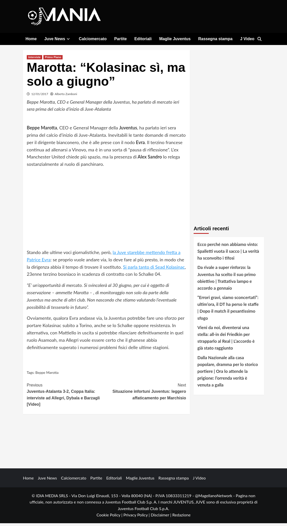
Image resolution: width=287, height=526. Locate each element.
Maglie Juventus (175, 39)
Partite (120, 39)
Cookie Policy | (109, 517)
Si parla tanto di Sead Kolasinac (154, 269)
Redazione (181, 517)
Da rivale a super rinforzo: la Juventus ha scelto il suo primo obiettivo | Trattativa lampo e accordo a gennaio (226, 280)
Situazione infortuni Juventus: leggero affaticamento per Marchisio (146, 393)
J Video (247, 39)
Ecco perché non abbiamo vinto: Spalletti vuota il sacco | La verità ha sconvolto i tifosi (228, 253)
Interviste (34, 59)
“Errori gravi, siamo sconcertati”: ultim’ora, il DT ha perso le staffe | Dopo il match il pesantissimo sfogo (228, 311)
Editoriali (142, 39)
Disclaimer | (161, 517)
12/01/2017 (39, 96)
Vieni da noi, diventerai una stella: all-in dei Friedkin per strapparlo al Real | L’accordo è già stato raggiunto (226, 341)
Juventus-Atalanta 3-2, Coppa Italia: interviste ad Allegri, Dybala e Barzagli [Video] (67, 396)
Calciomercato (93, 39)
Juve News (57, 39)
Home (31, 39)
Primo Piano (53, 59)
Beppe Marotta (47, 375)
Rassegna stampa (215, 39)
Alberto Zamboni (66, 96)
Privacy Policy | (137, 517)
